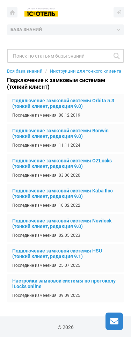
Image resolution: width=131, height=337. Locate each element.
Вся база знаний (25, 71)
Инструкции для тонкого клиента (85, 71)
